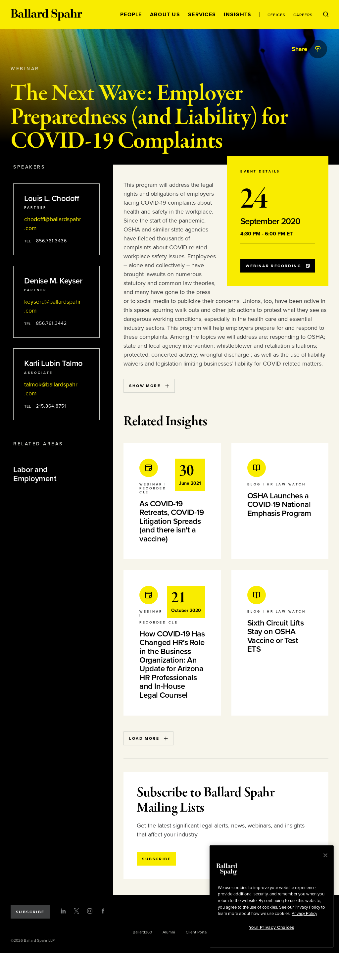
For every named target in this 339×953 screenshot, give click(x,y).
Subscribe (30, 912)
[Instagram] (89, 911)
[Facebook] (103, 911)
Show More (149, 385)
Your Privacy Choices (271, 927)
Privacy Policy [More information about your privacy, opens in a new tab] (304, 913)
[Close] (325, 855)
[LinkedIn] (63, 911)
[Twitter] (76, 911)
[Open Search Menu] (325, 15)
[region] (272, 896)
